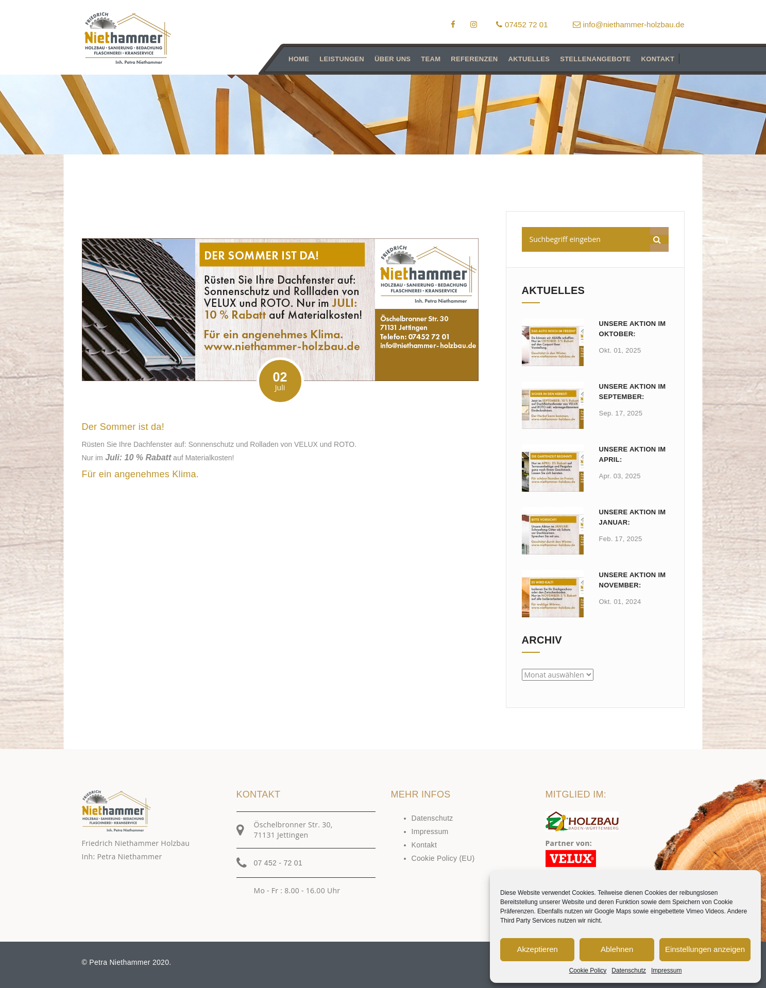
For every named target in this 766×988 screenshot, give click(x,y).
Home (298, 59)
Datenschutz (628, 970)
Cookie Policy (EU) (443, 858)
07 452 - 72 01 (278, 863)
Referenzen (474, 59)
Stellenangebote (595, 59)
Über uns (393, 59)
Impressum (666, 970)
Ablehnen (617, 949)
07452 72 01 (522, 24)
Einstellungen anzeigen (705, 949)
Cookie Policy (588, 970)
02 (280, 381)
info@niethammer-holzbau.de (629, 24)
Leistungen (341, 59)
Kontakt (657, 59)
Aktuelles (529, 59)
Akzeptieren (537, 949)
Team (430, 59)
